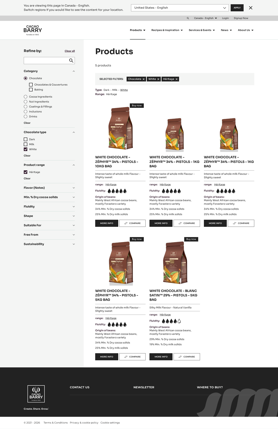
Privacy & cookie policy (84, 422)
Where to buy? (210, 387)
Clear (27, 122)
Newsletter (144, 387)
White (124, 90)
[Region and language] (180, 7)
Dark (106, 90)
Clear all (70, 51)
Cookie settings (110, 422)
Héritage (111, 94)
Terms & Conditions (56, 422)
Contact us (79, 387)
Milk (114, 90)
